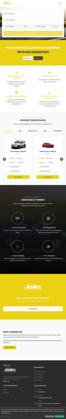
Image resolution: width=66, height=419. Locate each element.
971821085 (41, 392)
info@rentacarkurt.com (45, 397)
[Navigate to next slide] (61, 159)
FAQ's (5, 390)
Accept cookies (59, 416)
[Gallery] (33, 159)
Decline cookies (49, 416)
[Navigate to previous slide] (4, 159)
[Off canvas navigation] (60, 3)
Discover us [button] (9, 347)
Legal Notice (38, 380)
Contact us (6, 392)
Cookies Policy (38, 377)
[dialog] (33, 413)
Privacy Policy (38, 374)
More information (5, 416)
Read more (6, 381)
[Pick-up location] (33, 13)
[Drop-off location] (33, 19)
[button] (27, 58)
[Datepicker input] (11, 26)
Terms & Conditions (40, 371)
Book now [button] (33, 309)
